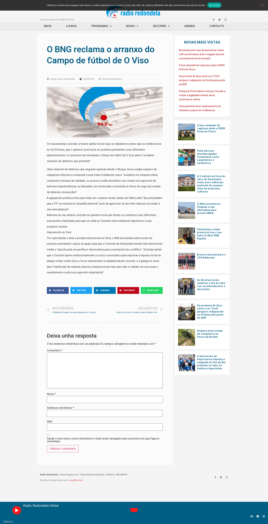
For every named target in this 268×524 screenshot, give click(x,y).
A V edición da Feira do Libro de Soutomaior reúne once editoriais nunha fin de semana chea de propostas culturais (211, 184)
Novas (132, 26)
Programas (101, 26)
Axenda (189, 26)
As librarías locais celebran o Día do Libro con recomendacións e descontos (211, 284)
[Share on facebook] (58, 290)
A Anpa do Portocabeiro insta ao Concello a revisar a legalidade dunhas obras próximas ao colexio (202, 95)
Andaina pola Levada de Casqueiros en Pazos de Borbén (210, 333)
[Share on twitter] (81, 290)
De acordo (214, 5)
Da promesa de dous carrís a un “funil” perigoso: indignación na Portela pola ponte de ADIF (202, 80)
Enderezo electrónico (60, 408)
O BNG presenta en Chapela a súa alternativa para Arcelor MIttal (208, 208)
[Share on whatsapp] (152, 290)
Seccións (161, 26)
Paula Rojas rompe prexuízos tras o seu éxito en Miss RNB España (209, 234)
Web (49, 421)
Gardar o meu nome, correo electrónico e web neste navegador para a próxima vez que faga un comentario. (103, 440)
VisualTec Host (76, 480)
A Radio (71, 26)
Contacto (217, 26)
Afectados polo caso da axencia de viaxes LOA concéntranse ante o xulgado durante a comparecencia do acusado (201, 54)
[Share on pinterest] (128, 290)
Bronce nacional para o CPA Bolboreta (211, 256)
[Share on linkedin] (105, 290)
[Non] (262, 5)
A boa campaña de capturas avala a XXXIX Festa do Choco (211, 128)
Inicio (48, 26)
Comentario (54, 350)
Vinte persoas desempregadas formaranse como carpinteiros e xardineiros (208, 157)
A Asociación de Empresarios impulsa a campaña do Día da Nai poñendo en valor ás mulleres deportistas (211, 362)
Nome (51, 394)
